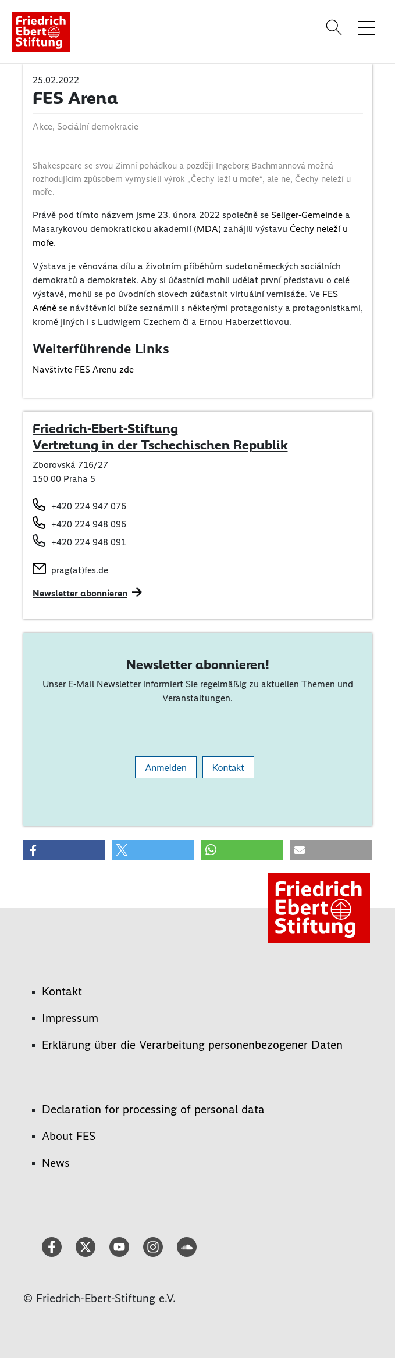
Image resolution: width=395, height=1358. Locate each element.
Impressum (70, 1018)
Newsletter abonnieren (80, 593)
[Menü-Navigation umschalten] (366, 27)
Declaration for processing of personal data (153, 1109)
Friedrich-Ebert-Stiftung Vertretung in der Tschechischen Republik (160, 436)
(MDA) (207, 228)
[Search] (336, 27)
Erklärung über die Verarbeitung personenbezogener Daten (192, 1045)
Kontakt (228, 767)
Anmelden (165, 767)
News (56, 1163)
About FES (68, 1136)
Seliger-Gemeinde (307, 214)
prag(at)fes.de (79, 570)
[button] (64, 850)
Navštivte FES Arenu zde (83, 369)
